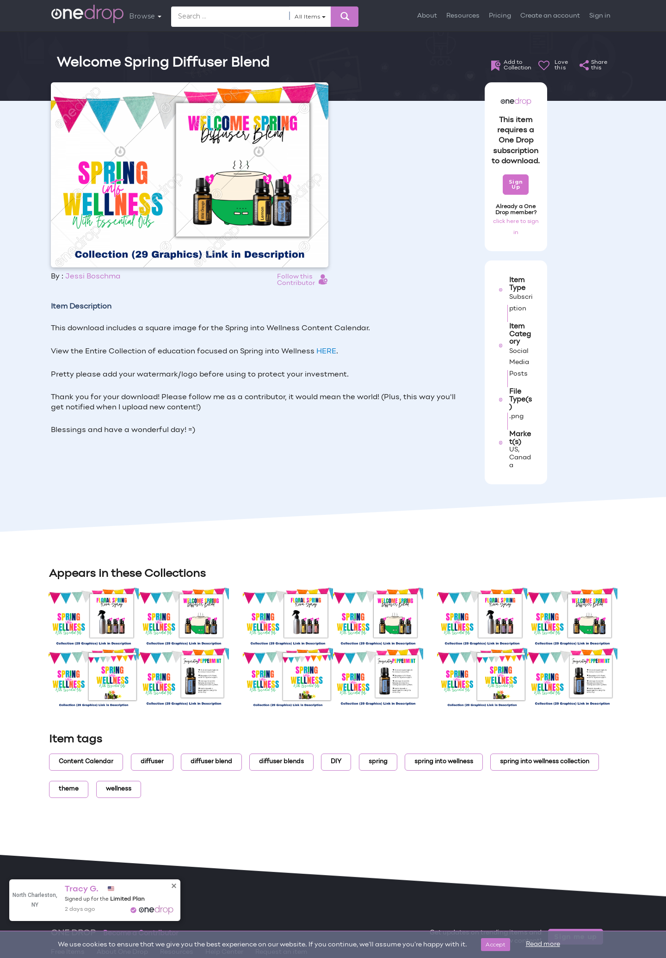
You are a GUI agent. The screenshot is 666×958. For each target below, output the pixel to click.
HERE (326, 351)
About (427, 16)
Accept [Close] (496, 944)
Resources (463, 16)
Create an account (550, 16)
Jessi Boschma (93, 276)
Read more (543, 944)
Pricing (500, 16)
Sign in (599, 16)
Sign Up (516, 184)
